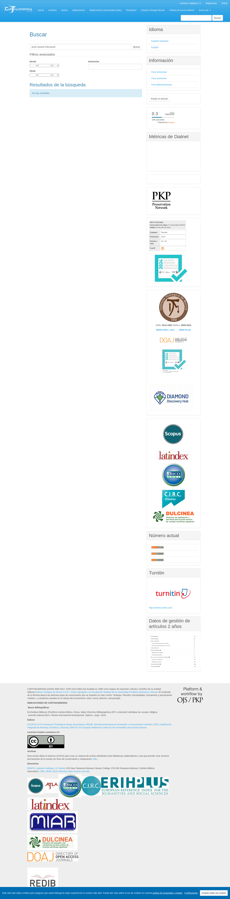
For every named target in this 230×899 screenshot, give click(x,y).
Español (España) (159, 41)
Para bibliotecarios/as (161, 84)
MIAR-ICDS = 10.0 (165, 330)
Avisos (64, 10)
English (154, 47)
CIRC (42, 771)
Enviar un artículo (159, 98)
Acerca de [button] (205, 10)
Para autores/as (159, 78)
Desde (33, 61)
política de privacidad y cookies (167, 893)
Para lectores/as (159, 72)
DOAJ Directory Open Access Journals (71, 771)
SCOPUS (31, 724)
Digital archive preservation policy (106, 10)
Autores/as (93, 61)
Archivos (52, 10)
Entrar (225, 3)
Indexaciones (78, 10)
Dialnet (61, 768)
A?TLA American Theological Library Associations (61, 724)
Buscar (217, 18)
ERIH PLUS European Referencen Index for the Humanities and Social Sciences (108, 727)
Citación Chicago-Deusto (153, 10)
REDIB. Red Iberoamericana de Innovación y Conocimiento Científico (119, 724)
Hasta (33, 71)
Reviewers (131, 10)
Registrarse (211, 3)
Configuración (191, 893)
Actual (41, 10)
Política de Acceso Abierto (181, 10)
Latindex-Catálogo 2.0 (46, 768)
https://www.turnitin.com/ (160, 607)
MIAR (48, 771)
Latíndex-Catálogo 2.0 (190, 3)
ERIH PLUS (185, 330)
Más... (96, 759)
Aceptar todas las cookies (214, 893)
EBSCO (31, 768)
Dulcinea (64, 727)
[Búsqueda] (196, 18)
